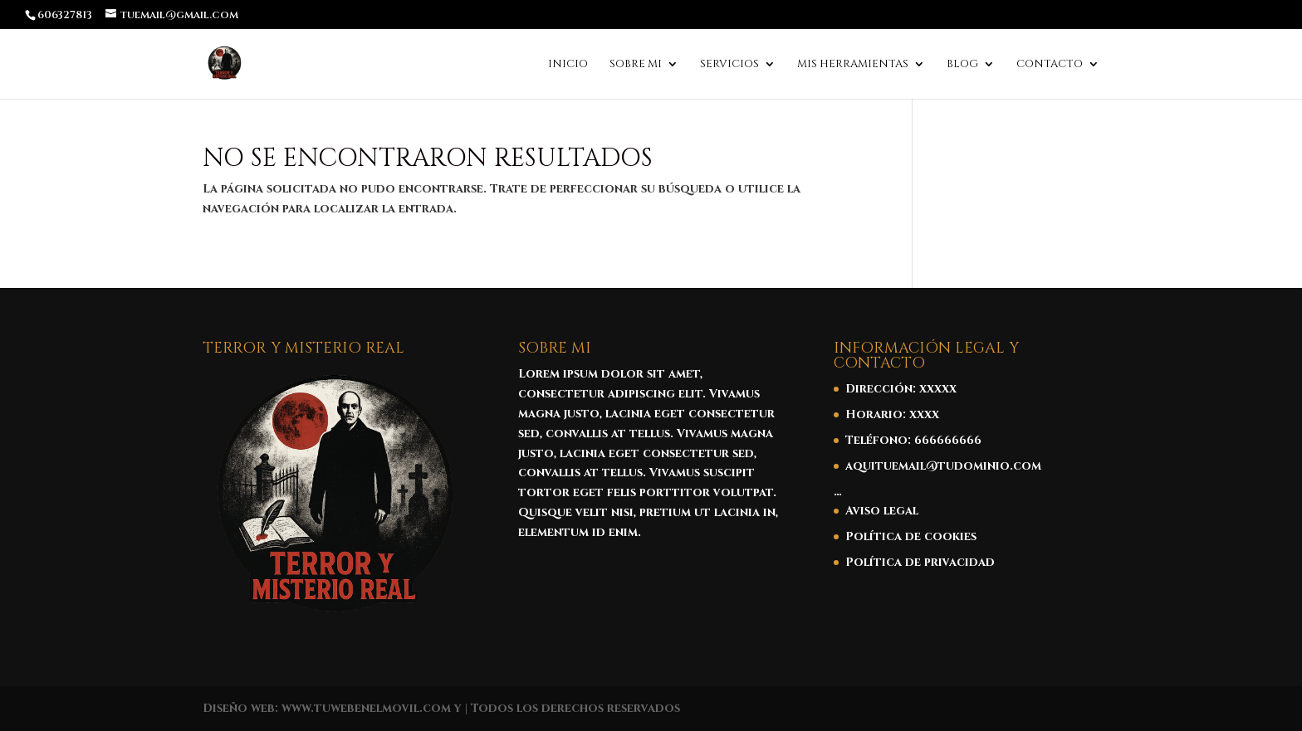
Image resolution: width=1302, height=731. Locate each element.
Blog (962, 64)
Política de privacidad (920, 562)
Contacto (1049, 64)
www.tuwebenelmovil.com (366, 708)
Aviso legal (881, 511)
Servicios (729, 64)
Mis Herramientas (852, 64)
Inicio (568, 64)
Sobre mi (635, 64)
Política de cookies (910, 536)
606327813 (64, 14)
